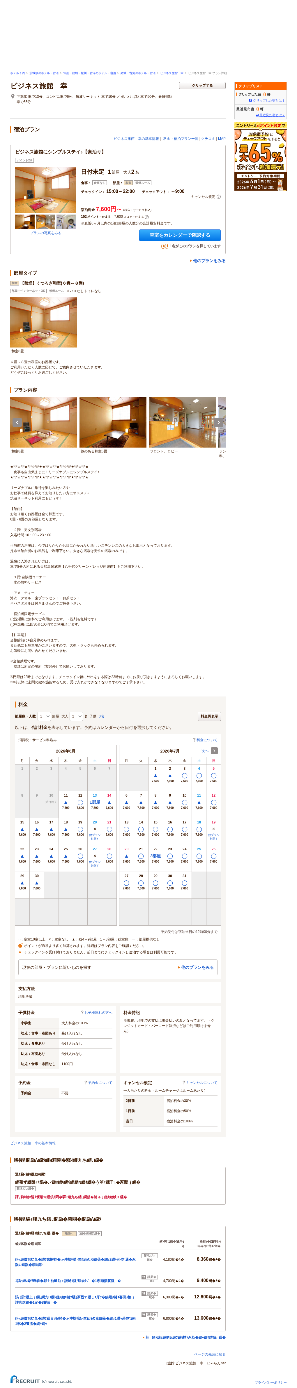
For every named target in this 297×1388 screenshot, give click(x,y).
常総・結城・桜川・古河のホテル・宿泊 (89, 73)
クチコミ (208, 139)
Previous (17, 422)
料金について (205, 740)
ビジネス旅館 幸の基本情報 (136, 139)
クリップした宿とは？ (269, 100)
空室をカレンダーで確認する (180, 235)
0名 (101, 716)
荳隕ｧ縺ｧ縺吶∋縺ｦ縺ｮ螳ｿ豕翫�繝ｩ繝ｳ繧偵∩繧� (186, 1337)
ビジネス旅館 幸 (171, 73)
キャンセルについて (200, 1083)
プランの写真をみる (45, 233)
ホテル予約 (17, 73)
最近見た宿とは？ (272, 115)
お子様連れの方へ (96, 1013)
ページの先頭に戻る (210, 1354)
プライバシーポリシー (271, 1382)
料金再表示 (209, 716)
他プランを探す (95, 836)
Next (218, 422)
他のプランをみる (209, 260)
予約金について (98, 1083)
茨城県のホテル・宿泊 (44, 73)
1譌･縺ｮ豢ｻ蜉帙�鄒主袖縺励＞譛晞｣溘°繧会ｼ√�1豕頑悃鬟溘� (68, 1281)
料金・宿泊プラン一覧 (180, 139)
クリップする (202, 85)
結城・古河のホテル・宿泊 (138, 73)
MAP (222, 139)
